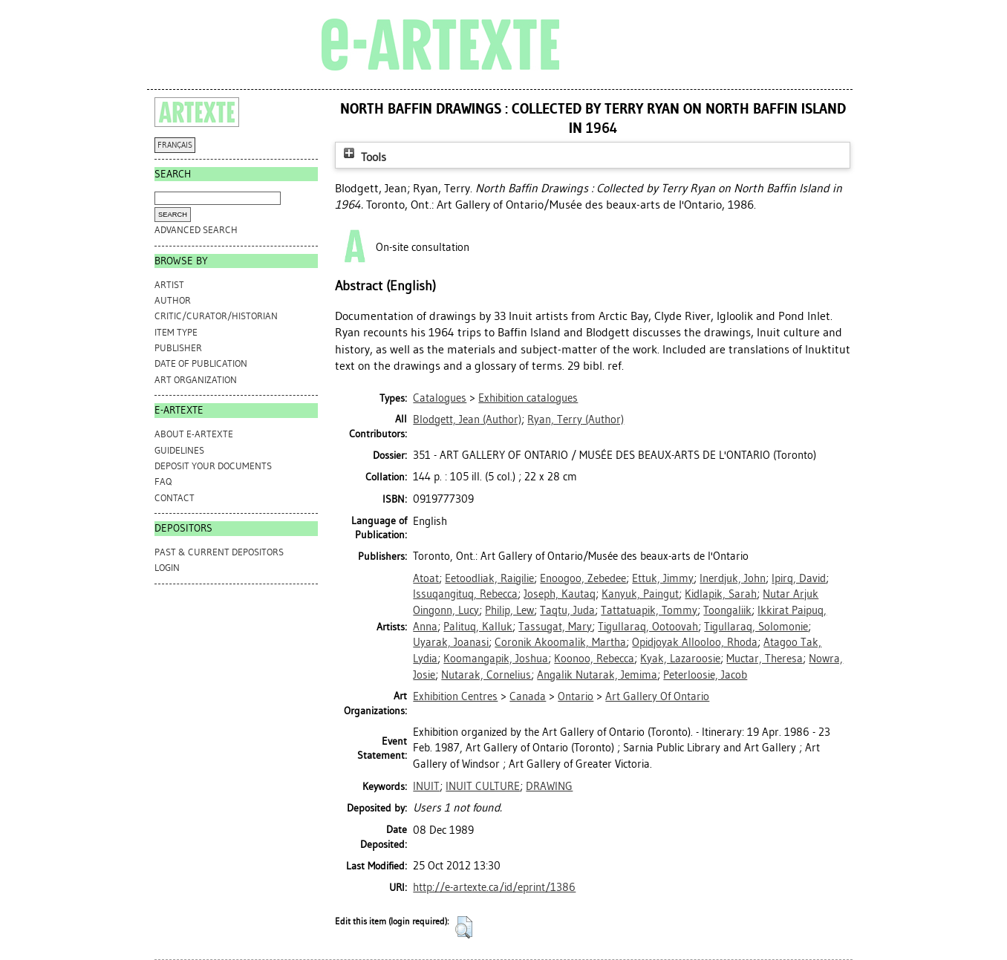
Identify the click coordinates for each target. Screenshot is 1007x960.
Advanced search (196, 229)
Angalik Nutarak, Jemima (597, 675)
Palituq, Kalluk (477, 626)
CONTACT (174, 497)
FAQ (163, 481)
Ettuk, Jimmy (663, 578)
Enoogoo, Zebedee (583, 578)
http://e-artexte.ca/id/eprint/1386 (494, 887)
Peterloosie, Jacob (705, 675)
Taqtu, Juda (567, 610)
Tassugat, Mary (555, 626)
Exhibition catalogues (528, 398)
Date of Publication (200, 363)
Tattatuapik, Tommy (649, 610)
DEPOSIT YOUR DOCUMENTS (213, 465)
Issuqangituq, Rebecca (465, 594)
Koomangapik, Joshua (495, 658)
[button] (464, 927)
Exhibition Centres (455, 696)
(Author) (467, 419)
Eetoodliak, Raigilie (489, 578)
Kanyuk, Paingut (640, 594)
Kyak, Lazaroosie (680, 658)
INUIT (426, 786)
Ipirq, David (799, 578)
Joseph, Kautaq (560, 594)
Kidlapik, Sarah (721, 594)
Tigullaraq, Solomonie (756, 626)
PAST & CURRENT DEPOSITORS (219, 552)
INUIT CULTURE (483, 786)
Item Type (176, 332)
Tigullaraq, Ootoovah (648, 626)
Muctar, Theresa (764, 658)
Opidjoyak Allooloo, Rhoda (694, 642)
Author (172, 300)
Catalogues (439, 398)
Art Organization (195, 379)
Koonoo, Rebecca (594, 658)
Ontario (575, 696)
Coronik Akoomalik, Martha (560, 642)
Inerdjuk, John (733, 578)
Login (167, 567)
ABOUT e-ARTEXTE (193, 434)
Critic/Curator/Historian (216, 315)
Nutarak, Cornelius (486, 675)
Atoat (426, 578)
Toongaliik (727, 610)
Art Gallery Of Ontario (657, 696)
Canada (527, 696)
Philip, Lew (509, 610)
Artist (169, 284)
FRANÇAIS (174, 145)
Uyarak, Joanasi (451, 642)
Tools (363, 157)
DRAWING (549, 786)
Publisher (178, 347)
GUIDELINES (179, 450)
